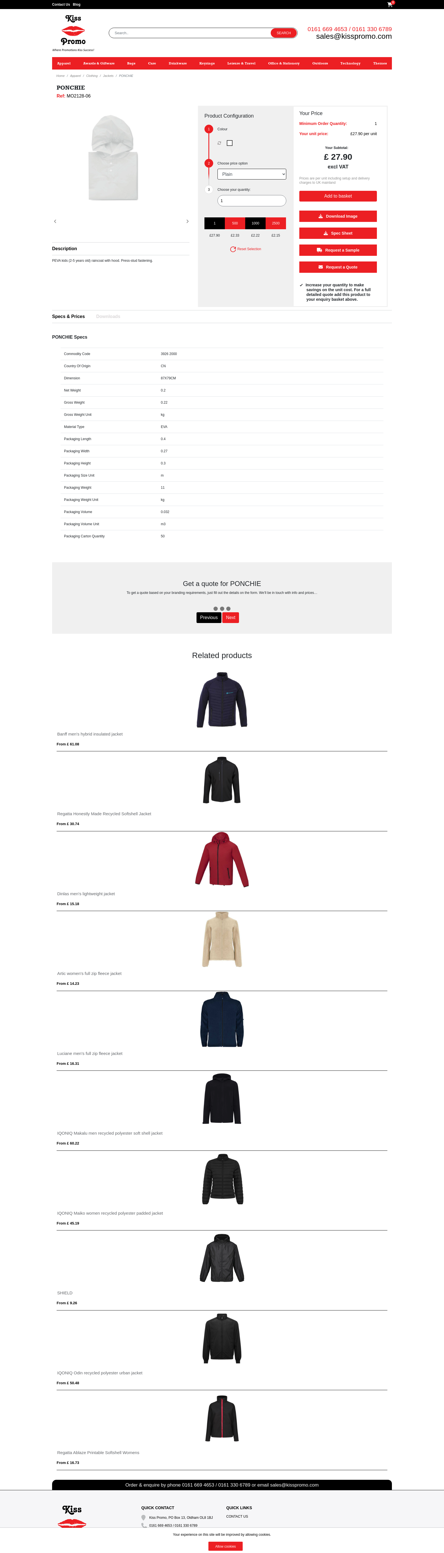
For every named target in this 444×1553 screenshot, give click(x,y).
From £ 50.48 (68, 1383)
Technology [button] (350, 63)
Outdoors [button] (320, 63)
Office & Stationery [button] (284, 63)
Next (230, 617)
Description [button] (64, 248)
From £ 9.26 (67, 1303)
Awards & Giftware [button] (99, 63)
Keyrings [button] (207, 63)
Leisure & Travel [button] (241, 63)
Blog (76, 5)
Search (284, 33)
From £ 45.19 (68, 1223)
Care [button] (152, 63)
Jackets (108, 75)
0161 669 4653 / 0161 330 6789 (350, 29)
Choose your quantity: (234, 190)
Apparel (75, 75)
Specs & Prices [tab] (68, 316)
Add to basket (338, 196)
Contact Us (61, 5)
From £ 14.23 (68, 983)
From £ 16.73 (68, 1463)
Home (60, 75)
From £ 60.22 (68, 1143)
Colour (222, 129)
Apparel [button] (64, 63)
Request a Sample (338, 250)
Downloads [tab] (108, 316)
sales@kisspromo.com (354, 36)
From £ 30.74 (68, 824)
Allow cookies (225, 1546)
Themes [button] (380, 63)
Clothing (91, 75)
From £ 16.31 (68, 1063)
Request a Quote (338, 267)
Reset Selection (245, 249)
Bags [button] (131, 63)
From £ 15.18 (68, 904)
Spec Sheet (338, 233)
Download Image (338, 216)
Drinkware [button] (178, 63)
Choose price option (232, 163)
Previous (209, 617)
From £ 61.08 (68, 744)
